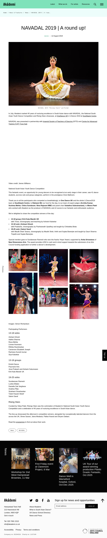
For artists (74, 4)
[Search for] (95, 4)
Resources (86, 4)
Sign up (91, 511)
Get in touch (8, 521)
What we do (63, 4)
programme (20, 422)
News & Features (16, 12)
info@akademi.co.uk (12, 529)
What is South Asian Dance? (40, 515)
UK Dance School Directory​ (39, 518)
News (27, 12)
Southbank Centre (90, 116)
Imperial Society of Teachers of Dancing (58, 121)
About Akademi (35, 512)
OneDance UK (62, 116)
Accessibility (9, 535)
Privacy (18, 535)
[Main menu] (102, 4)
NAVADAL (22, 436)
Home (5, 12)
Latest (52, 4)
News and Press (35, 521)
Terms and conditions (31, 535)
